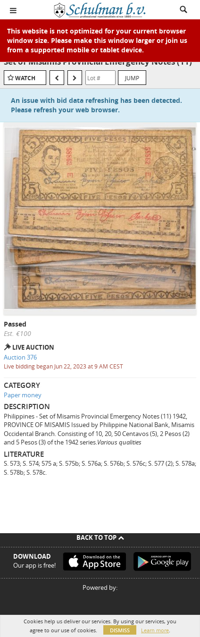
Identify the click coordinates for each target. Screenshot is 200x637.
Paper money (23, 395)
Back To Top (100, 537)
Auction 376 (20, 357)
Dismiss (120, 630)
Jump (132, 78)
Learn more (155, 630)
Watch (25, 78)
